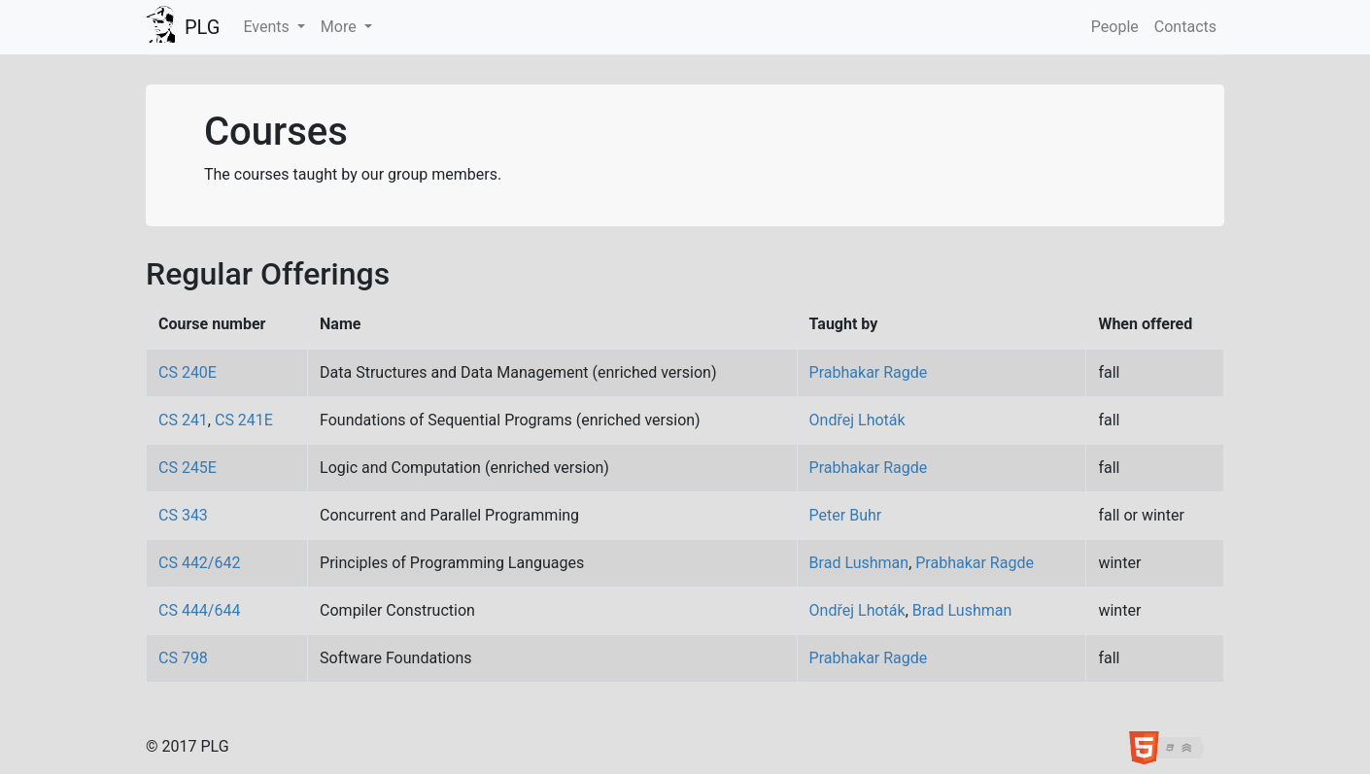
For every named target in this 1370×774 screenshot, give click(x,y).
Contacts (1185, 26)
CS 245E (187, 467)
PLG (202, 27)
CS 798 (183, 658)
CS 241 (183, 420)
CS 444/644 (199, 610)
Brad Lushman (859, 563)
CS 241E (244, 420)
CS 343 (183, 515)
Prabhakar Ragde (868, 372)
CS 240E (187, 372)
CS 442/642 (199, 563)
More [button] (340, 26)
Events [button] (267, 26)
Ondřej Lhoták (857, 420)
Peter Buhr (845, 515)
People (1115, 26)
